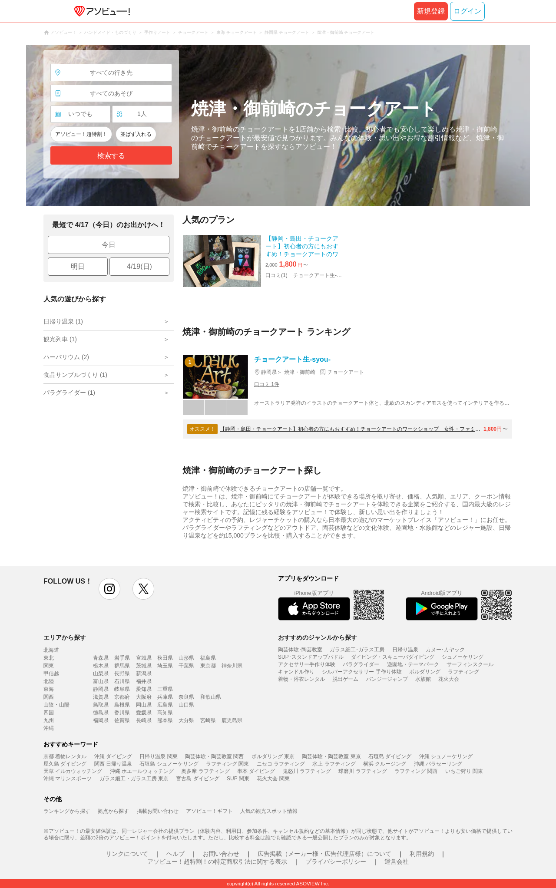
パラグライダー (361, 664)
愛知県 (144, 689)
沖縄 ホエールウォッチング (142, 771)
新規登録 (431, 11)
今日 (109, 244)
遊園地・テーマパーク (413, 664)
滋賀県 (101, 697)
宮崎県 (208, 720)
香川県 (122, 713)
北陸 (48, 681)
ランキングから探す (66, 811)
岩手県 (122, 658)
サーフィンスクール (470, 664)
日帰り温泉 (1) (63, 321)
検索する (111, 155)
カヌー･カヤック (445, 650)
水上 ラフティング (333, 764)
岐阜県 (122, 689)
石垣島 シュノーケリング (168, 764)
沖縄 (48, 728)
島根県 (122, 705)
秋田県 (165, 658)
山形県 (186, 658)
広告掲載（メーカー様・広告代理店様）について (324, 853)
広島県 (165, 705)
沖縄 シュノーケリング (446, 756)
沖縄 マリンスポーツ (67, 779)
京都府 (122, 697)
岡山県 (144, 705)
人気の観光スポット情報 (269, 811)
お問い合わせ (221, 853)
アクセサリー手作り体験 (306, 664)
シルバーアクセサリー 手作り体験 (361, 672)
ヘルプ (175, 853)
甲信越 (51, 673)
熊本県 (165, 720)
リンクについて (127, 853)
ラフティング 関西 (415, 771)
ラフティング (463, 672)
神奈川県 (232, 666)
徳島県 (101, 713)
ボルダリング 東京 (273, 756)
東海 (48, 689)
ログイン (467, 11)
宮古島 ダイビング (197, 779)
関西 (48, 697)
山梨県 (101, 673)
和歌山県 (210, 697)
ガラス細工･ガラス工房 (357, 650)
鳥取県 (101, 705)
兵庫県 (165, 697)
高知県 (165, 713)
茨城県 (144, 666)
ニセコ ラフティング (281, 764)
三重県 (165, 689)
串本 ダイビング (256, 771)
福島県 (208, 658)
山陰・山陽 (56, 705)
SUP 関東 (238, 779)
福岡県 (101, 720)
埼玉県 (165, 666)
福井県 (144, 681)
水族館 (423, 679)
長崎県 (144, 720)
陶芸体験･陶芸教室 (300, 650)
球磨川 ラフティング (362, 771)
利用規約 (422, 853)
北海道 (51, 650)
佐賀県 (122, 720)
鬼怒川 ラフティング (307, 771)
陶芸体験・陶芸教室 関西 (214, 756)
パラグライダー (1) (69, 392)
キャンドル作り (296, 672)
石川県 (122, 681)
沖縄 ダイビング (113, 756)
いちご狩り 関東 (464, 771)
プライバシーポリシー (335, 861)
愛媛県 (144, 713)
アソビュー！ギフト (209, 811)
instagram (109, 589)
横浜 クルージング (384, 764)
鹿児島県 (232, 720)
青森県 (101, 658)
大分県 (186, 720)
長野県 (122, 673)
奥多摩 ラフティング (205, 771)
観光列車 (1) (60, 339)
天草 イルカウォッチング (72, 771)
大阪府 (144, 697)
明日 (78, 266)
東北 (48, 658)
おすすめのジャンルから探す (317, 637)
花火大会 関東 (273, 779)
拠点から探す (113, 811)
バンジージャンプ (387, 679)
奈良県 (186, 697)
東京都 (208, 666)
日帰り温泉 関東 (158, 756)
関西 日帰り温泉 (113, 764)
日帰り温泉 (405, 650)
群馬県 (122, 666)
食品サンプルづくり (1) (75, 374)
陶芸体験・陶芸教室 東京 (331, 756)
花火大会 (448, 679)
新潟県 (144, 673)
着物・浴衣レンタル (301, 679)
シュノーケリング (462, 657)
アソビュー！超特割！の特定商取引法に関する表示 (217, 861)
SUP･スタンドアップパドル (311, 657)
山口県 (186, 705)
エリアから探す (64, 637)
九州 (48, 720)
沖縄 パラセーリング (438, 764)
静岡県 (101, 689)
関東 (48, 666)
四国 (48, 713)
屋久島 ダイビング (64, 764)
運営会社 (396, 861)
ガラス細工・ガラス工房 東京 (134, 779)
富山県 (101, 681)
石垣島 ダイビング (389, 756)
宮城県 (144, 658)
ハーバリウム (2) (66, 356)
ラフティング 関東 (227, 764)
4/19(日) (139, 266)
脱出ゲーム (345, 679)
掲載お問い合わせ (158, 811)
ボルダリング (424, 672)
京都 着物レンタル (64, 756)
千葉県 (186, 666)
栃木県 (101, 666)
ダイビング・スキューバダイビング (392, 657)
